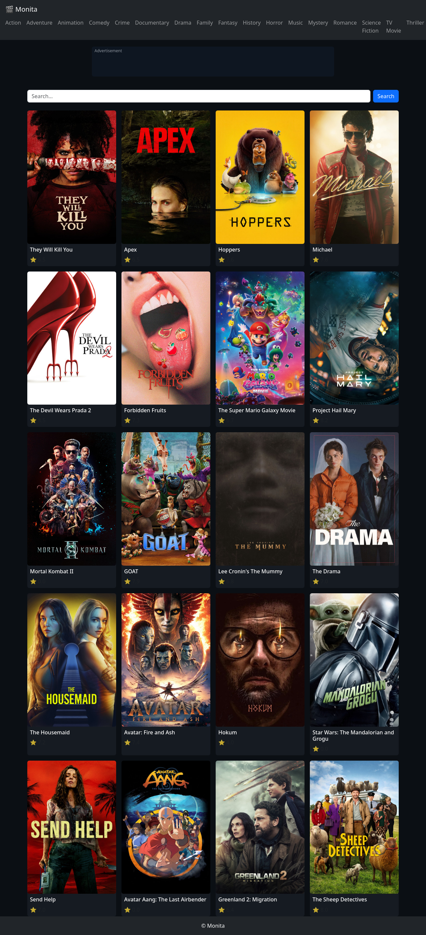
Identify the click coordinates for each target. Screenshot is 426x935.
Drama (182, 22)
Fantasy (228, 22)
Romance (345, 22)
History (252, 22)
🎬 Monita (21, 9)
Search (385, 96)
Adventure (39, 22)
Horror (274, 22)
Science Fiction (371, 26)
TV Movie (393, 26)
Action (13, 22)
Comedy (99, 22)
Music (295, 22)
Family (205, 22)
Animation (71, 22)
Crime (122, 22)
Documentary (152, 22)
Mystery (318, 22)
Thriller (415, 22)
